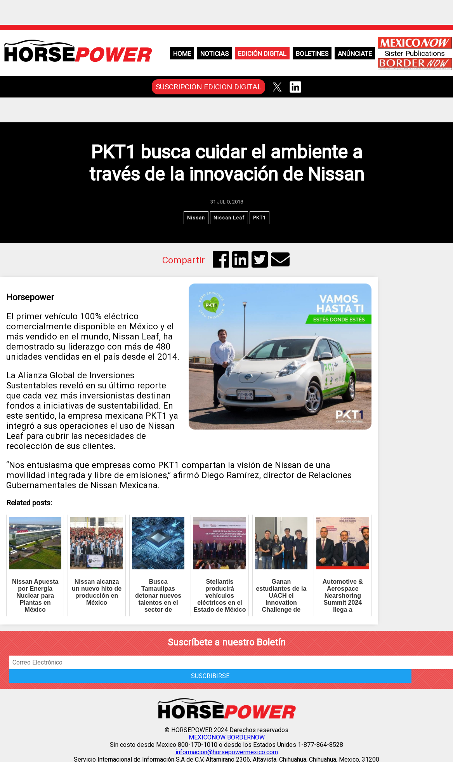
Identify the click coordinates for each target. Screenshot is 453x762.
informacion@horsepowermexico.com (226, 752)
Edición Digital (262, 53)
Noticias (214, 53)
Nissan (196, 218)
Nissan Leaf (229, 218)
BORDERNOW (246, 737)
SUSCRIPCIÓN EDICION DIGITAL (209, 86)
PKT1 (259, 218)
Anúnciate (355, 53)
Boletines (312, 53)
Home (182, 53)
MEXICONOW (207, 737)
